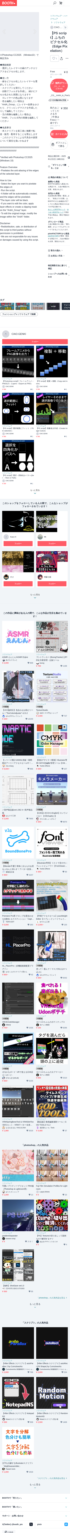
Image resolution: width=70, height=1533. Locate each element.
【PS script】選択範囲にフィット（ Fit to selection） (18, 429)
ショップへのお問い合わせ (57, 275)
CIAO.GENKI (19, 334)
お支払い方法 (56, 256)
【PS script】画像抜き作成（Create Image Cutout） (52, 429)
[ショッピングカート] (61, 3)
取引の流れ (55, 250)
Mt (45, 537)
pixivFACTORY (53, 236)
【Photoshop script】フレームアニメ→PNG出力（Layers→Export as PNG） (18, 382)
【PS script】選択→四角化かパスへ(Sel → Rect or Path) (18, 476)
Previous (4, 31)
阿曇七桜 (47, 577)
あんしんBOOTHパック (56, 209)
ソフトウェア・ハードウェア (59, 17)
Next (34, 31)
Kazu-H (13, 537)
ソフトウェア (59, 22)
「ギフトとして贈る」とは (58, 166)
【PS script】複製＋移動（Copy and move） (52, 382)
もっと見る (35, 597)
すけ (12, 577)
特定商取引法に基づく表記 (57, 267)
